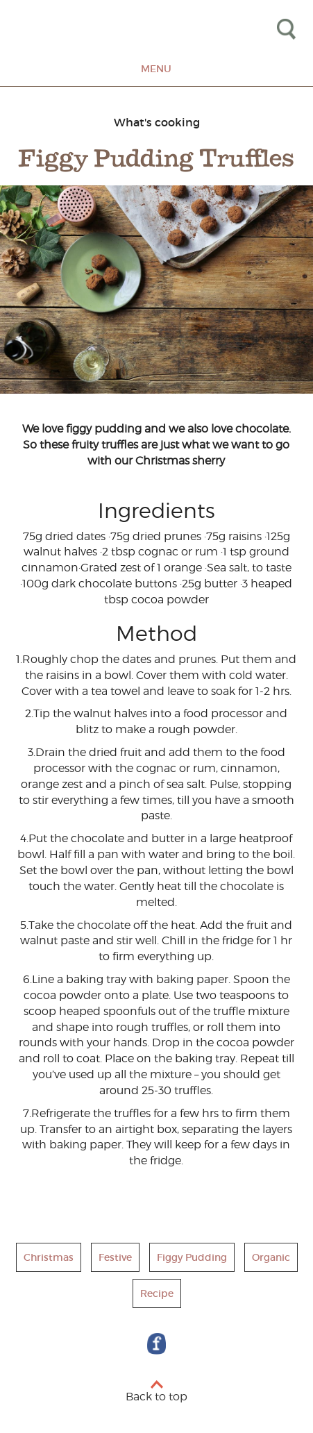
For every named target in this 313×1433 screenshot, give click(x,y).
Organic (271, 1257)
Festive (115, 1257)
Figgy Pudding (192, 1257)
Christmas (49, 1257)
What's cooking (157, 122)
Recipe (157, 1293)
